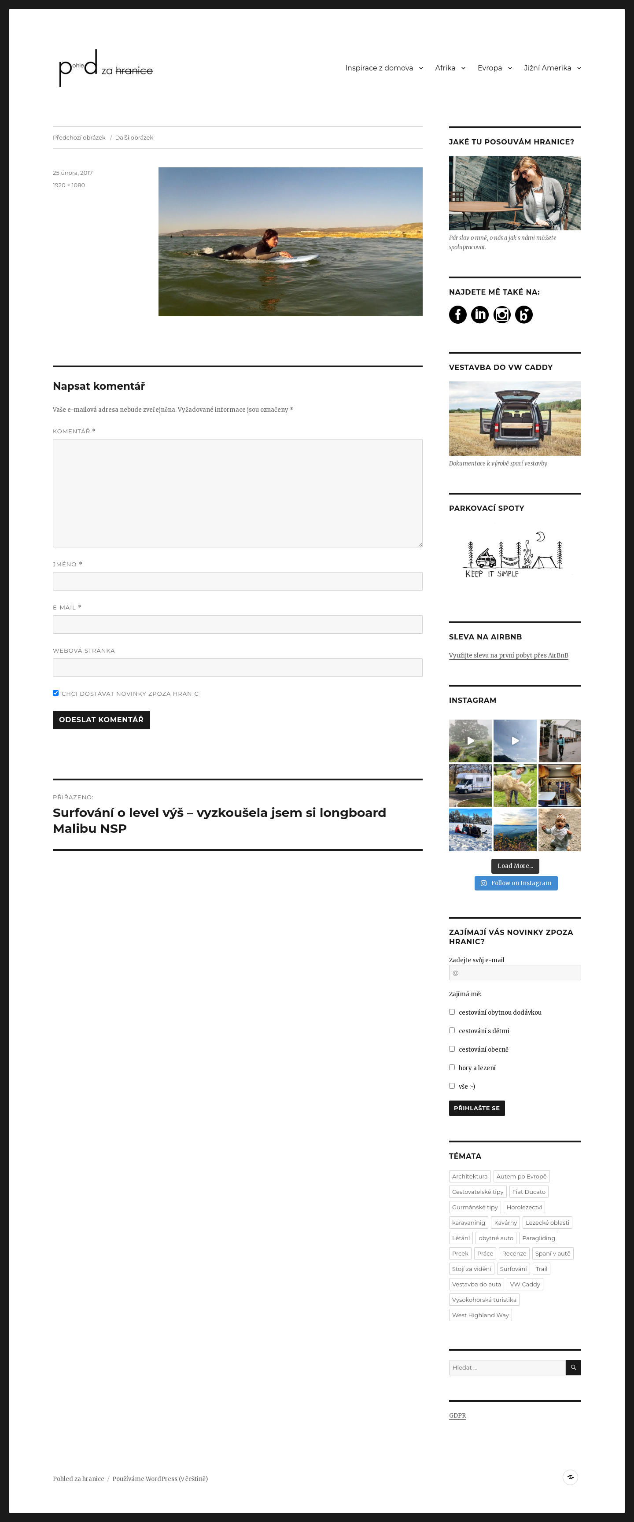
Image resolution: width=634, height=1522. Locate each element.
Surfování (513, 1268)
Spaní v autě (553, 1253)
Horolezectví (524, 1207)
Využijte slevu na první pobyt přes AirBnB (508, 655)
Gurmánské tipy (475, 1207)
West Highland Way (480, 1315)
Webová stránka (84, 650)
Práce (485, 1253)
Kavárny (505, 1222)
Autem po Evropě (522, 1176)
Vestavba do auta (476, 1284)
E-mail (67, 607)
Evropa (490, 68)
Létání (461, 1237)
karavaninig (468, 1222)
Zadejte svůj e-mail (477, 960)
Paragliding (538, 1237)
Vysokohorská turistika (484, 1299)
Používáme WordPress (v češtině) (160, 1479)
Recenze (514, 1253)
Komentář (74, 431)
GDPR (457, 1415)
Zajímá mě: (465, 994)
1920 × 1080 (69, 184)
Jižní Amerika (547, 68)
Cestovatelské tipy (478, 1191)
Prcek (460, 1253)
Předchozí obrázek (79, 137)
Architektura (470, 1176)
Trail (542, 1268)
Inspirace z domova (379, 68)
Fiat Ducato (529, 1191)
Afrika (445, 68)
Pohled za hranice (78, 1479)
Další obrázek (134, 137)
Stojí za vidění (471, 1268)
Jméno (68, 564)
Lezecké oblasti (547, 1222)
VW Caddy (525, 1284)
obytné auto (496, 1237)
